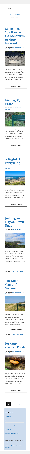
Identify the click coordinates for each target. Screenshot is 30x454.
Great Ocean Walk (17, 91)
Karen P (7, 48)
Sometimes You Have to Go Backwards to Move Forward (15, 35)
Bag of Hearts (15, 14)
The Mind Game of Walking (11, 284)
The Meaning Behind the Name (12, 433)
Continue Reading (16, 86)
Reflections (8, 429)
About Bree (8, 416)
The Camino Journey (10, 425)
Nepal (6, 420)
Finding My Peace (13, 102)
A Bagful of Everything (12, 161)
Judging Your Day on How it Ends (14, 221)
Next (19, 404)
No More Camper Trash (15, 345)
